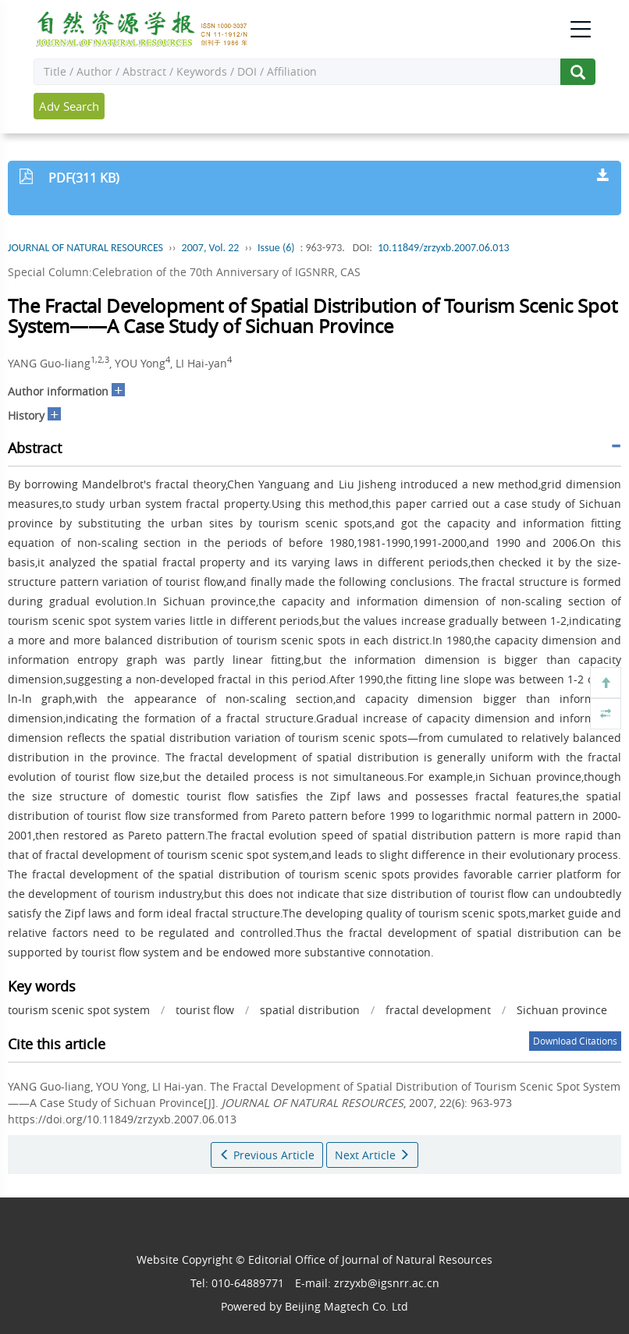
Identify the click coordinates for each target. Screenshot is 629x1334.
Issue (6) (276, 247)
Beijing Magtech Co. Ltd (346, 1306)
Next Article (372, 1155)
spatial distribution (310, 1009)
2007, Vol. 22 (211, 247)
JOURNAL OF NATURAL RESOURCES (85, 247)
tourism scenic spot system (79, 1009)
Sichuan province (562, 1009)
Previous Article (266, 1155)
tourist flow (205, 1009)
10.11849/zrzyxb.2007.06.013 (444, 247)
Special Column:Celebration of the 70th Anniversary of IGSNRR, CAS (184, 271)
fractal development (438, 1009)
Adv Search (69, 106)
